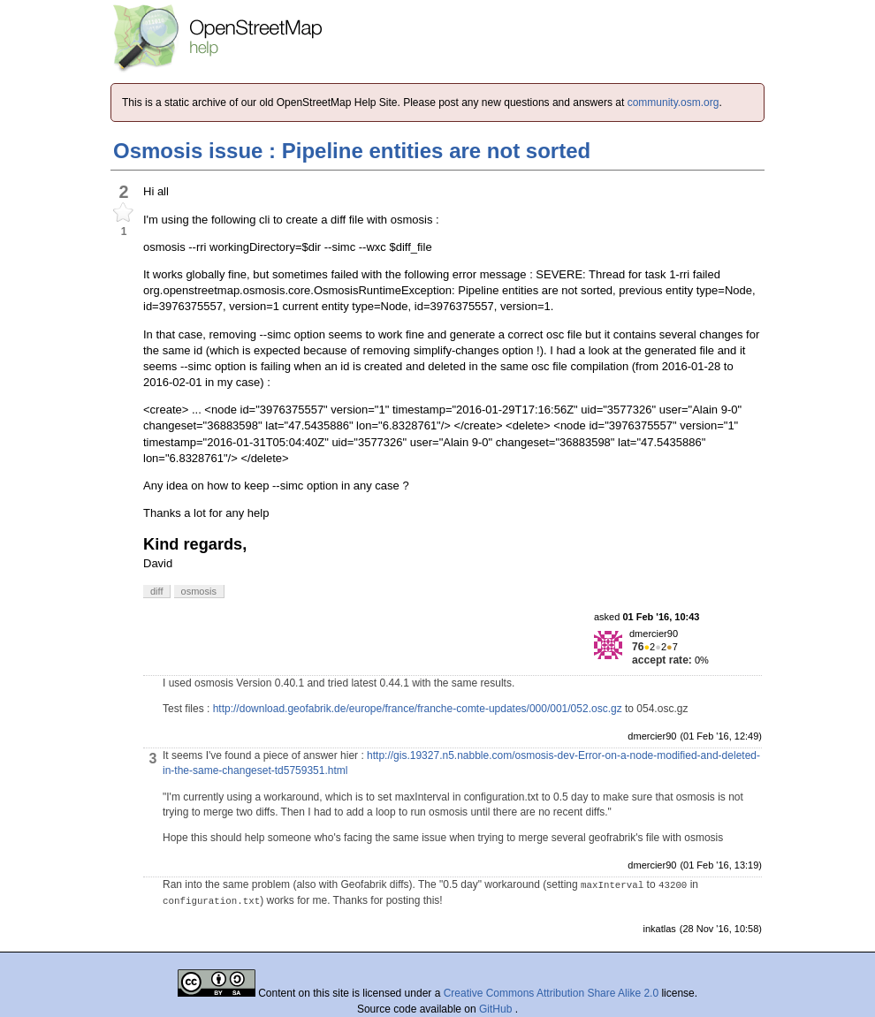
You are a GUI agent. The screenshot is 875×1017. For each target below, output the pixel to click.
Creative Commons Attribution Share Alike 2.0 (551, 993)
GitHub (497, 1009)
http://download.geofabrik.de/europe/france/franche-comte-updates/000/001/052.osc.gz (417, 708)
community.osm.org (673, 102)
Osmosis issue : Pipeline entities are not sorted (351, 151)
